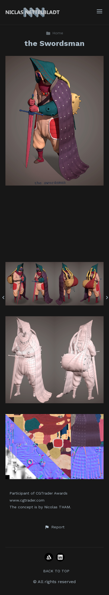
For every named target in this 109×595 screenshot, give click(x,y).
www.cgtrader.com (26, 500)
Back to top (56, 571)
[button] (54, 527)
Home (54, 33)
